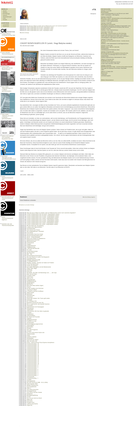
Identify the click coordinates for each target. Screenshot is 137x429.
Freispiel (29, 312)
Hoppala (29, 318)
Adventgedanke (31, 381)
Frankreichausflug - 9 (32, 365)
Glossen (5, 12)
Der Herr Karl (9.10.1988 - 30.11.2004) (37, 382)
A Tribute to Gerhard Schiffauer (35, 291)
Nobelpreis (30, 394)
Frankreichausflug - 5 (32, 371)
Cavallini (29, 331)
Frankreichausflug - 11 (33, 362)
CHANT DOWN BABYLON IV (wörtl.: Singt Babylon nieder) (43, 220)
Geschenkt (30, 305)
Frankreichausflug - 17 (33, 354)
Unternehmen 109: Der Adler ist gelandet (38, 311)
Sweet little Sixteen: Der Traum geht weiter (38, 298)
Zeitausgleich (30, 325)
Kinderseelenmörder (32, 251)
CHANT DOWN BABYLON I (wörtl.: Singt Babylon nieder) (42, 224)
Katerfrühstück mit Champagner (35, 307)
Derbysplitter (30, 338)
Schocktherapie (31, 228)
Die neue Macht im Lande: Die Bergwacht (38, 257)
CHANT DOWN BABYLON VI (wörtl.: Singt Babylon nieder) (40, 29)
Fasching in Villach (32, 289)
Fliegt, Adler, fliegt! (32, 268)
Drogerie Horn (30, 402)
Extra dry (29, 271)
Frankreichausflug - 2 (32, 375)
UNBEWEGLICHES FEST (107, 60)
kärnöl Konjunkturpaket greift (34, 235)
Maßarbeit (29, 294)
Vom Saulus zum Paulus (33, 230)
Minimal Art (30, 284)
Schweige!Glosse (31, 391)
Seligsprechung (31, 247)
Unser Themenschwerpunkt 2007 (7, 178)
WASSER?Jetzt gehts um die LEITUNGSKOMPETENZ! (9, 158)
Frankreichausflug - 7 (32, 368)
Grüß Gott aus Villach (32, 339)
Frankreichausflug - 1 (32, 378)
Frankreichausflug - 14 (33, 358)
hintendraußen (105, 12)
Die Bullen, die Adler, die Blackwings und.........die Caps (42, 272)
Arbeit (28, 335)
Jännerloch (30, 297)
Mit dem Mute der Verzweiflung (35, 225)
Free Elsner (30, 232)
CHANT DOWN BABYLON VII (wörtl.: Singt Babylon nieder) (40, 28)
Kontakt (5, 19)
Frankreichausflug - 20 (33, 349)
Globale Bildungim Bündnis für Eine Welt (8, 34)
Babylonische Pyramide (33, 240)
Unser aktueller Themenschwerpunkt (7, 53)
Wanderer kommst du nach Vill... (35, 302)
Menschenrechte (31, 241)
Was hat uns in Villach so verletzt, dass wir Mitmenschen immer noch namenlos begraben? (47, 25)
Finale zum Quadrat (32, 265)
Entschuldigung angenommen (35, 324)
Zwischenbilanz (31, 315)
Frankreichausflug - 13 (33, 359)
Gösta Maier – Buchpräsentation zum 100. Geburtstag (114, 33)
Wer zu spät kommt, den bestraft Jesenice (38, 304)
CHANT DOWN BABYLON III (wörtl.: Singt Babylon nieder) (43, 221)
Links (4, 18)
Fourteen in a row (31, 321)
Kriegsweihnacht (31, 245)
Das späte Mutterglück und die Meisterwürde (39, 267)
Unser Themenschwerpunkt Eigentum (7, 218)
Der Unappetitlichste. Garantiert (35, 231)
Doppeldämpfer (31, 279)
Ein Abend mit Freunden (33, 317)
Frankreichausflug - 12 (33, 361)
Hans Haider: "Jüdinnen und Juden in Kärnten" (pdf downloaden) (7, 116)
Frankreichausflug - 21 (33, 348)
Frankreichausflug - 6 (32, 369)
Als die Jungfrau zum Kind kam (35, 288)
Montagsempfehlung (32, 395)
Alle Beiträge (6, 13)
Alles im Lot (30, 278)
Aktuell (4, 11)
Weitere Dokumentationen (108, 80)
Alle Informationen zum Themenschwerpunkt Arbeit (8, 198)
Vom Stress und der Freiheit (34, 392)
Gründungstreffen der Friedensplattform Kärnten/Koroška (115, 53)
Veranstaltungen (7, 16)
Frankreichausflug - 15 (33, 356)
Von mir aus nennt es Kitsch (34, 398)
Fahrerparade (30, 376)
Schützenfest (30, 322)
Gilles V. (29, 388)
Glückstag (29, 270)
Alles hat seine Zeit (32, 341)
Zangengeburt (30, 282)
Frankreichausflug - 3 (32, 374)
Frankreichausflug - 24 (33, 344)
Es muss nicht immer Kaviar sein (35, 332)
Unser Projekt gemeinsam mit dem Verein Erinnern (7, 68)
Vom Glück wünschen (32, 389)
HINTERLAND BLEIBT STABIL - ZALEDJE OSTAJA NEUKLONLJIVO (117, 66)
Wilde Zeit (29, 399)
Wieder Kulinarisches (32, 385)
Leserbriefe (6, 24)
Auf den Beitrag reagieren (89, 197)
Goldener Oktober (31, 336)
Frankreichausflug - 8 (32, 366)
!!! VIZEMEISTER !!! (32, 261)
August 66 (29, 405)
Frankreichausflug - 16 (33, 355)
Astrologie (29, 299)
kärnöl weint (104, 73)
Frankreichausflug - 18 (33, 352)
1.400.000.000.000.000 (33, 248)
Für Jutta (29, 250)
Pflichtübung (30, 308)
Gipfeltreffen (30, 309)
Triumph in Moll (31, 275)
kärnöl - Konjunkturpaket (33, 237)
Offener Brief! (30, 292)
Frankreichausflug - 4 (32, 372)
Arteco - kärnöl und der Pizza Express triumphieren (40, 342)
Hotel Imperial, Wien (32, 384)
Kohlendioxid (30, 242)
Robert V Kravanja (24, 19)
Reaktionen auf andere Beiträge (27, 204)
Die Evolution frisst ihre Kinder (35, 234)
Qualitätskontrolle (31, 281)
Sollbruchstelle (31, 334)
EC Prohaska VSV (32, 301)
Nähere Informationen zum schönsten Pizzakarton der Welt (8, 137)
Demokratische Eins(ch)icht (34, 255)
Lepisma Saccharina (32, 403)
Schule (28, 396)
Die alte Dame (30, 252)
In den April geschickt (32, 264)
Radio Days (30, 277)
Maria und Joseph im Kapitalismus (36, 238)
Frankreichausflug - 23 (33, 345)
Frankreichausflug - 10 (33, 364)
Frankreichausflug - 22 (33, 346)
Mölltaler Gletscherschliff (33, 260)
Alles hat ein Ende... (32, 274)
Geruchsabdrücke (31, 386)
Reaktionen (6, 26)
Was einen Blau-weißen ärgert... (35, 285)
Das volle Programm (32, 329)
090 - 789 (29, 254)
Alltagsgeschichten (32, 319)
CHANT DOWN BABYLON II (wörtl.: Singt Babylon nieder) (42, 222)
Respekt (29, 328)
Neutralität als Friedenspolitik (108, 24)
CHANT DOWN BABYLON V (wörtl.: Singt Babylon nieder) (40, 30)
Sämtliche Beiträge (24, 32)
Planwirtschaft (30, 295)
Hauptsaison (30, 314)
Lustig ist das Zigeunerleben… (35, 227)
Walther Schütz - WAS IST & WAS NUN (110, 47)
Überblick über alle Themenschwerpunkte (8, 224)
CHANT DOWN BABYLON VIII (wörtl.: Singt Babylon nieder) (40, 27)
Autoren (5, 15)
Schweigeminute (31, 258)
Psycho (29, 287)
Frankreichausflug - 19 (33, 351)
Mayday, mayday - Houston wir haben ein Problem (40, 262)
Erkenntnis (29, 401)
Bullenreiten (30, 327)
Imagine (29, 244)
